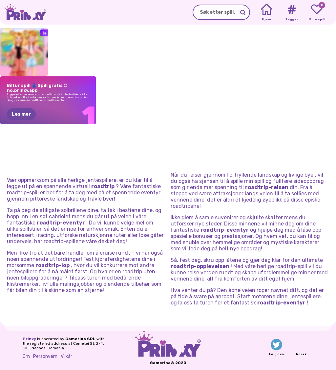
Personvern (45, 356)
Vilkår (66, 356)
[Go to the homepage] (23, 12)
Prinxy (29, 339)
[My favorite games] (317, 12)
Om (26, 356)
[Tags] (292, 12)
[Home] (267, 12)
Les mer (21, 114)
